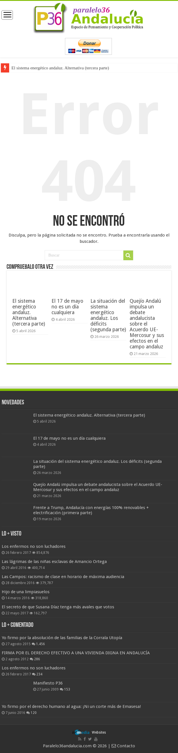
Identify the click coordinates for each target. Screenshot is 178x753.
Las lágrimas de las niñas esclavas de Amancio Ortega (54, 561)
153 (67, 689)
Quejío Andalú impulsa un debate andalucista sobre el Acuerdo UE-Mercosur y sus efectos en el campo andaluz (147, 324)
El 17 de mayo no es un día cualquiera (67, 306)
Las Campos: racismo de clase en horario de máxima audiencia (63, 576)
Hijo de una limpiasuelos (26, 591)
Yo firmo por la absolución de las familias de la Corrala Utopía (62, 637)
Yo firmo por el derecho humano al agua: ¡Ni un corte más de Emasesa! (71, 706)
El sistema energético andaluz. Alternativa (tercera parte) (60, 68)
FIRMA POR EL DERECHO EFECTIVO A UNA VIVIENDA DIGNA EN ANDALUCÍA (76, 652)
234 (39, 674)
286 (37, 659)
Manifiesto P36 (48, 683)
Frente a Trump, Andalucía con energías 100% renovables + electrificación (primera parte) (91, 510)
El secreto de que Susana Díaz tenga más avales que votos (58, 606)
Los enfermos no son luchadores (34, 546)
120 (34, 713)
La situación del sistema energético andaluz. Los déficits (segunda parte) (108, 315)
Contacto (123, 745)
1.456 (40, 644)
